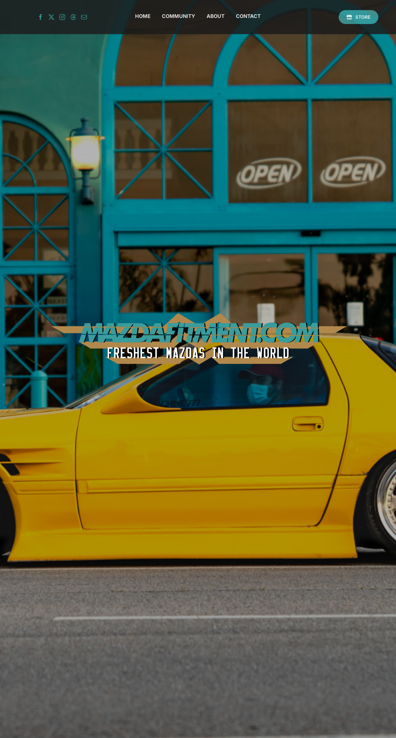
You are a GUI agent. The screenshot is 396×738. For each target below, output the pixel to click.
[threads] (73, 17)
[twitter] (51, 17)
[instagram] (62, 17)
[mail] (84, 17)
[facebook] (40, 17)
